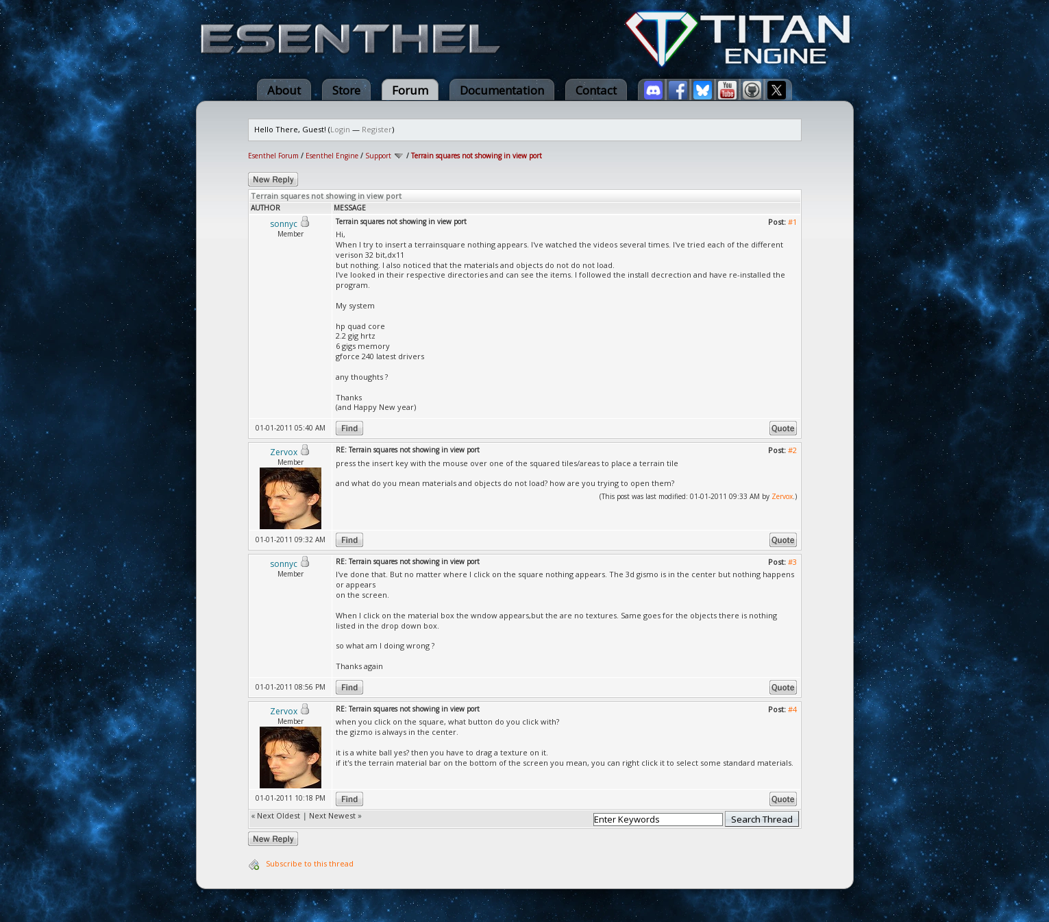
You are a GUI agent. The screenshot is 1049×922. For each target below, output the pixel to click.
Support (378, 155)
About (284, 90)
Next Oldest (278, 815)
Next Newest (332, 815)
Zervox (782, 496)
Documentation (502, 90)
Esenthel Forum (273, 155)
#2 (792, 450)
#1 (792, 222)
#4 (792, 709)
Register (377, 129)
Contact (596, 90)
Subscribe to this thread (310, 863)
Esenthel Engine (332, 155)
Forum (410, 90)
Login (340, 129)
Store (346, 90)
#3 (792, 562)
